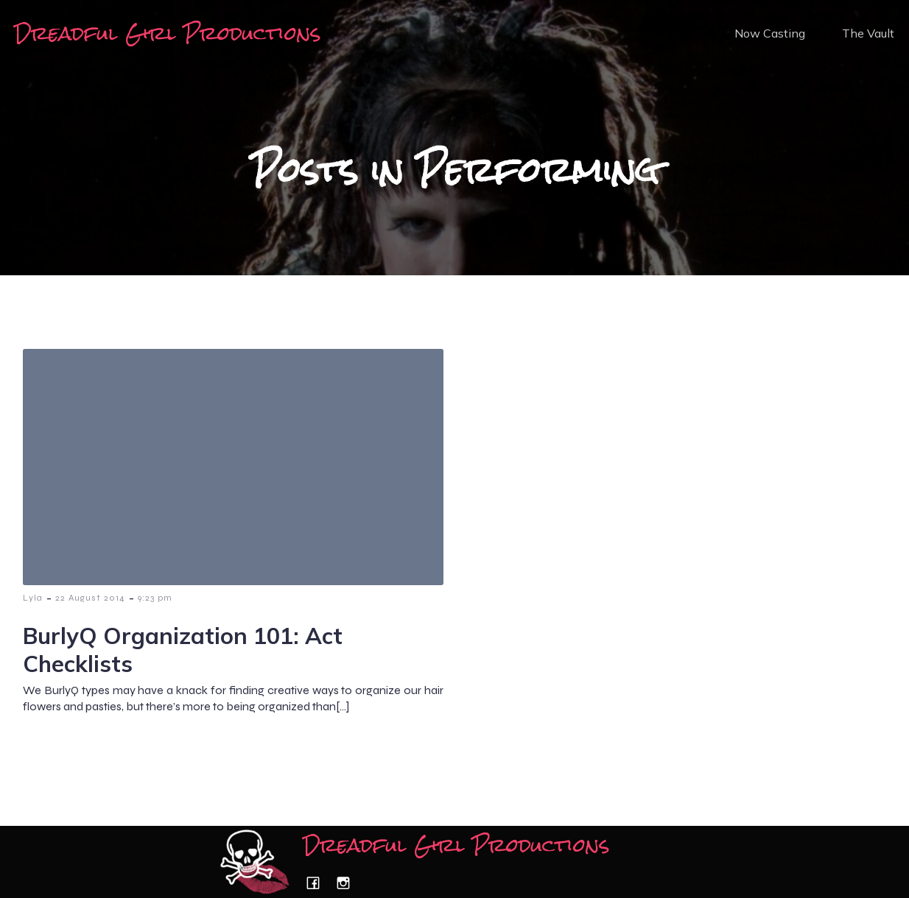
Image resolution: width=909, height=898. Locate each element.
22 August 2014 (90, 598)
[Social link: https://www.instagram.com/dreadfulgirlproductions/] (349, 883)
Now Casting (769, 33)
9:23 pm (155, 598)
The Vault (868, 33)
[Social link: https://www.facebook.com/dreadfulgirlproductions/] (318, 883)
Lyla (33, 598)
